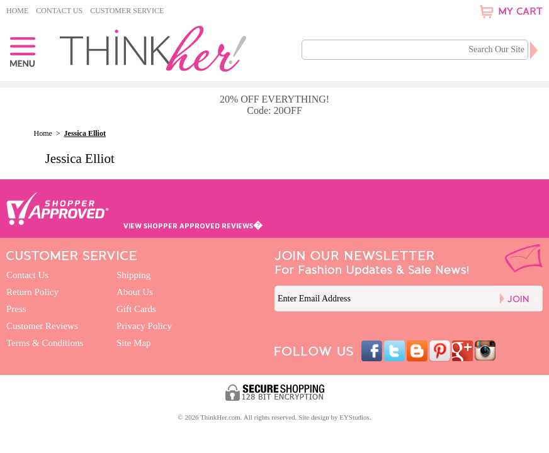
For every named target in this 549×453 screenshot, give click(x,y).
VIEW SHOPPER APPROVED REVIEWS (193, 225)
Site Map (133, 343)
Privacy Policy (144, 326)
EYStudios (354, 417)
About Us (134, 292)
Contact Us (59, 10)
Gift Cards (136, 309)
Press (16, 309)
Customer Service (127, 10)
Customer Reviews (42, 326)
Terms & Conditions (44, 343)
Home (17, 10)
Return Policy (32, 292)
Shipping (133, 275)
